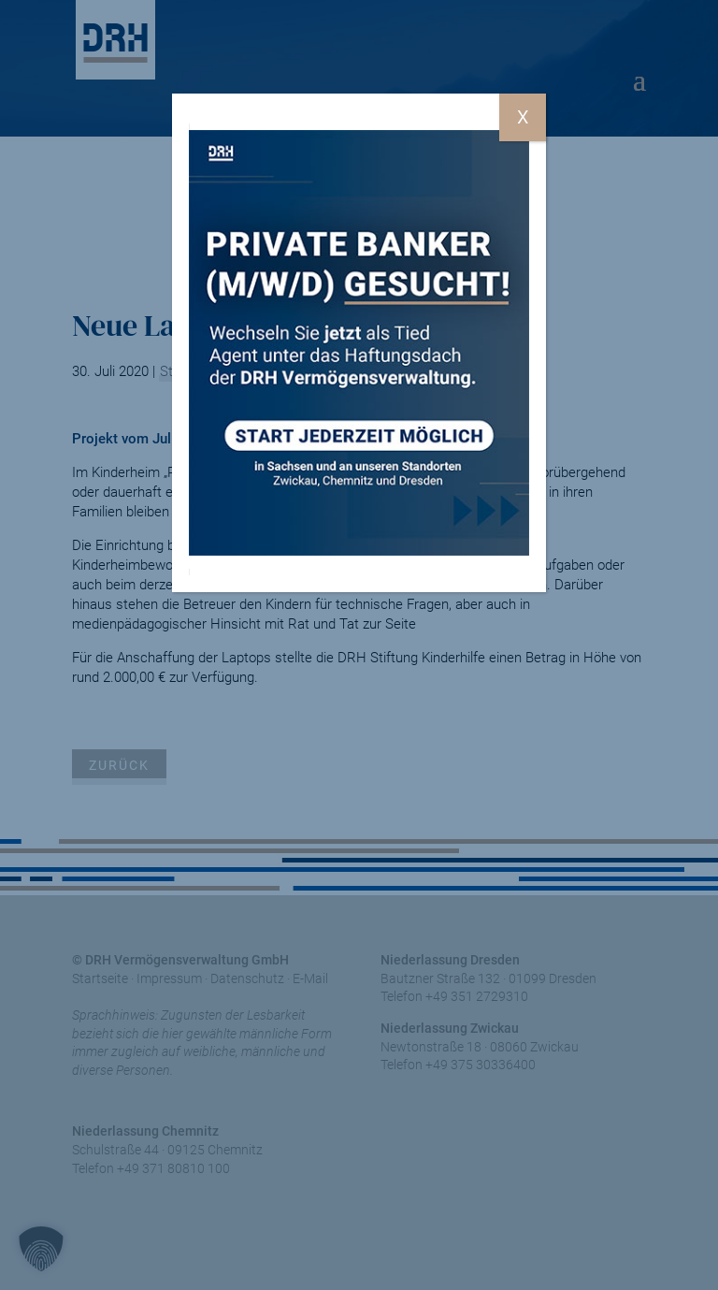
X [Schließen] (523, 117)
